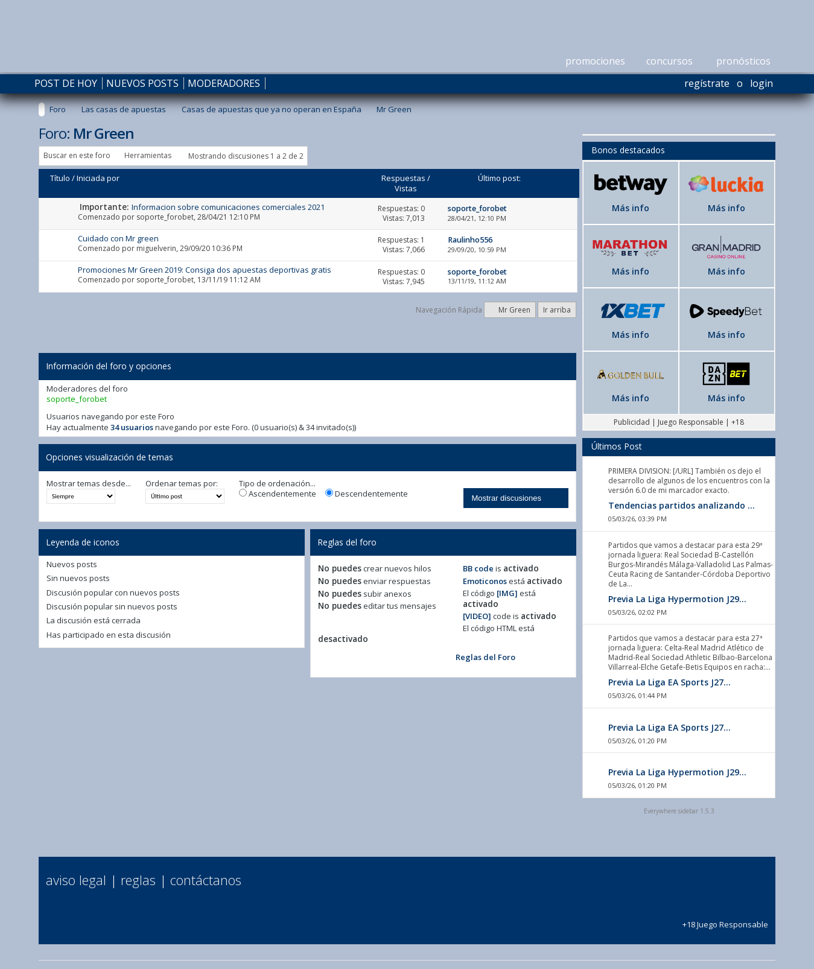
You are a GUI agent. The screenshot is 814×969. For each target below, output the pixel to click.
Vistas (406, 188)
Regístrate (707, 83)
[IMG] (507, 593)
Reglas (138, 880)
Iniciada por (98, 178)
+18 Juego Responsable (725, 918)
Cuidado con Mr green (118, 238)
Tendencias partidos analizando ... (681, 505)
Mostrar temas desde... (88, 483)
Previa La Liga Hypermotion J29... (677, 599)
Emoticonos (485, 581)
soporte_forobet (165, 217)
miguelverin (156, 248)
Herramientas (147, 155)
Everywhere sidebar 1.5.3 (679, 811)
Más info (630, 208)
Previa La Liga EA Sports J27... (669, 682)
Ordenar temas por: (181, 483)
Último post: (499, 178)
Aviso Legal (76, 880)
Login (761, 83)
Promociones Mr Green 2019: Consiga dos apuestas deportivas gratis (204, 269)
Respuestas (403, 178)
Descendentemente (366, 494)
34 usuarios (131, 427)
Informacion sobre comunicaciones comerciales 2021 (228, 207)
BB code (478, 568)
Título (60, 178)
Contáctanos (205, 880)
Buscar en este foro (76, 155)
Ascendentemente (277, 494)
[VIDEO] (477, 616)
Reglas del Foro (485, 657)
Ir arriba (557, 310)
